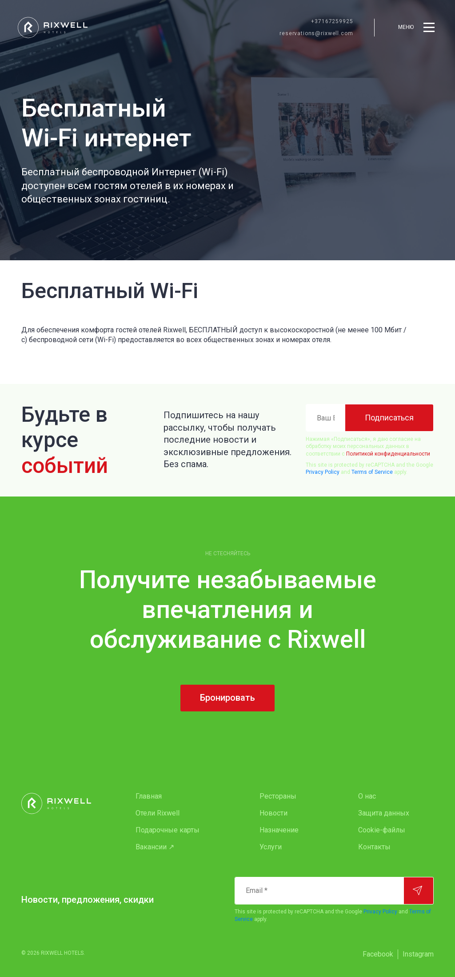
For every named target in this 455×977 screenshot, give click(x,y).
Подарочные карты (168, 830)
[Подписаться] (389, 417)
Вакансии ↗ (155, 847)
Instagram (418, 954)
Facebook (378, 954)
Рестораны (277, 796)
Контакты (374, 847)
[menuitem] (180, 796)
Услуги (270, 847)
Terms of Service (372, 472)
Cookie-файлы (381, 830)
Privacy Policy (322, 472)
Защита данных (383, 813)
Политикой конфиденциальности (388, 454)
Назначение (279, 830)
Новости (273, 813)
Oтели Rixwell (158, 813)
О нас (367, 796)
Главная (149, 796)
